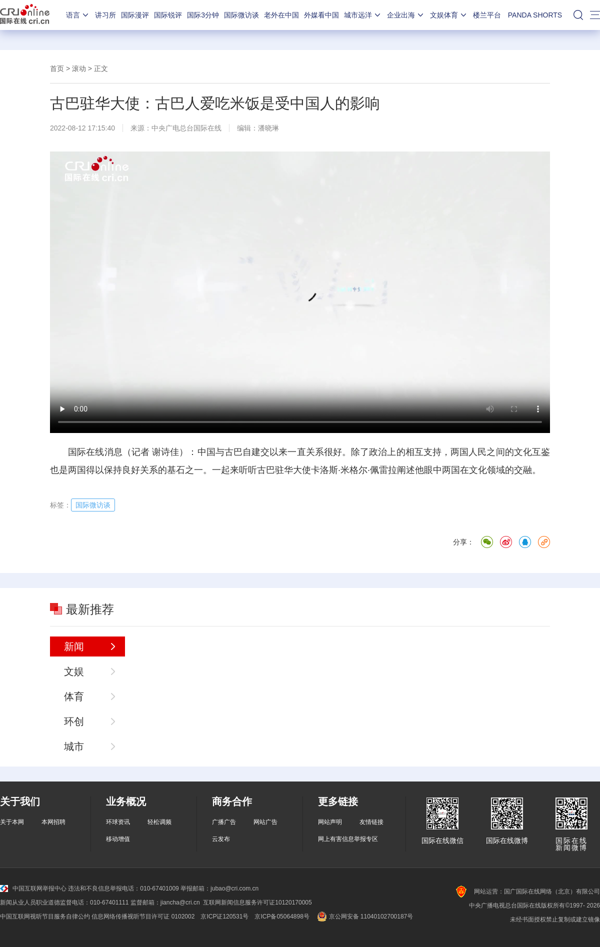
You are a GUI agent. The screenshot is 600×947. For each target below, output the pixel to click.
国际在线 (25, 15)
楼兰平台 (487, 15)
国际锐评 (168, 15)
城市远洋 (363, 15)
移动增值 (118, 839)
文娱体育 (449, 15)
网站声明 (330, 822)
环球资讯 (118, 822)
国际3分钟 (203, 15)
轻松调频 (160, 822)
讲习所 (105, 15)
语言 (78, 15)
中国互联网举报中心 (33, 888)
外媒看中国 (321, 15)
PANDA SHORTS (535, 15)
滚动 (79, 68)
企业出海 (406, 15)
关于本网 (12, 822)
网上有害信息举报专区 (348, 839)
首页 (57, 68)
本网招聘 (54, 822)
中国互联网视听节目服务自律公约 (45, 916)
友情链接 (372, 822)
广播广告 (224, 822)
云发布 (221, 839)
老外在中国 (281, 15)
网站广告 (266, 822)
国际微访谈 (241, 15)
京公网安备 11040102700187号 (364, 916)
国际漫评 (135, 15)
